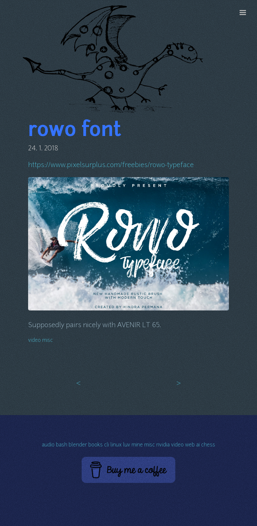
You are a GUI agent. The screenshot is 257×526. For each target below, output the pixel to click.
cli (106, 445)
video (34, 340)
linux (116, 445)
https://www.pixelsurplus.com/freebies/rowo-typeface (111, 165)
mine (137, 445)
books (95, 445)
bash (61, 445)
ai (198, 445)
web (190, 445)
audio (48, 445)
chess (208, 445)
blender (78, 445)
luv (126, 445)
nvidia (163, 445)
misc (47, 340)
